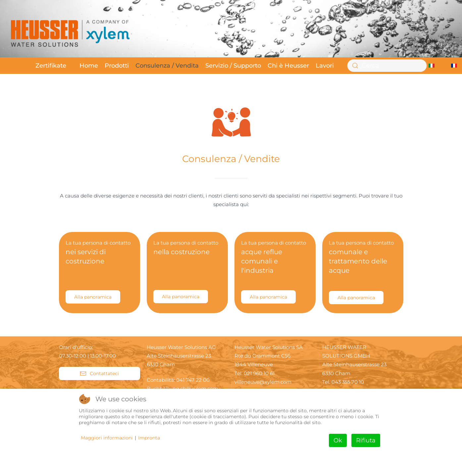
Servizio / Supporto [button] (233, 65)
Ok (338, 440)
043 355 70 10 (348, 382)
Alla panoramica (93, 297)
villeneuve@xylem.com (262, 382)
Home (88, 65)
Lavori (325, 65)
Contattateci (99, 373)
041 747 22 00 (193, 380)
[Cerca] (387, 65)
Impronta (149, 438)
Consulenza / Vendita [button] (167, 65)
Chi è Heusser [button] (288, 65)
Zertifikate (50, 65)
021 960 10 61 (259, 373)
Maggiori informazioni (107, 438)
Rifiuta (366, 440)
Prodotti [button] (117, 65)
